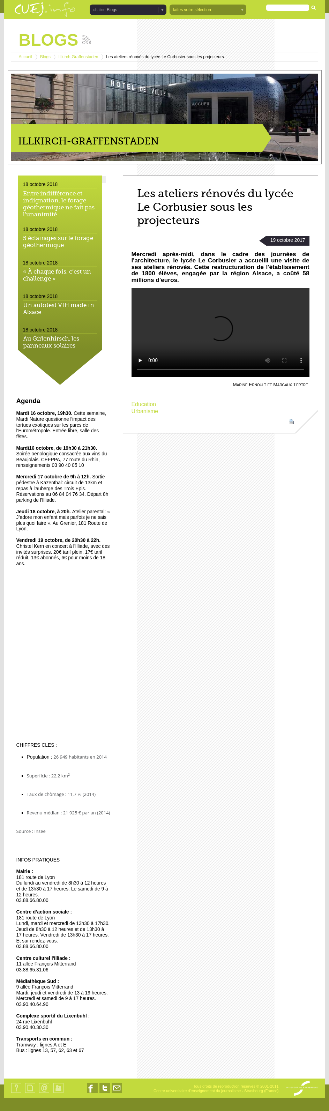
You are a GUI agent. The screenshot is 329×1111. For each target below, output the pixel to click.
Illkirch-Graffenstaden (78, 56)
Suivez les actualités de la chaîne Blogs (86, 39)
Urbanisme (145, 411)
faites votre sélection (192, 9)
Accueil (25, 56)
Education (144, 404)
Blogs (112, 9)
